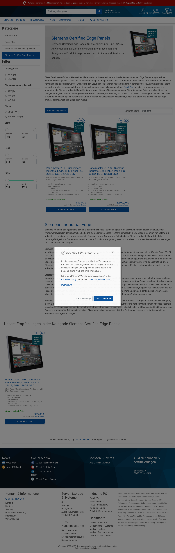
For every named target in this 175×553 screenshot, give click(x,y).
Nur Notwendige (83, 298)
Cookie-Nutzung (68, 279)
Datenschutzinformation (99, 279)
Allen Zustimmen (103, 298)
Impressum (66, 285)
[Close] (113, 252)
